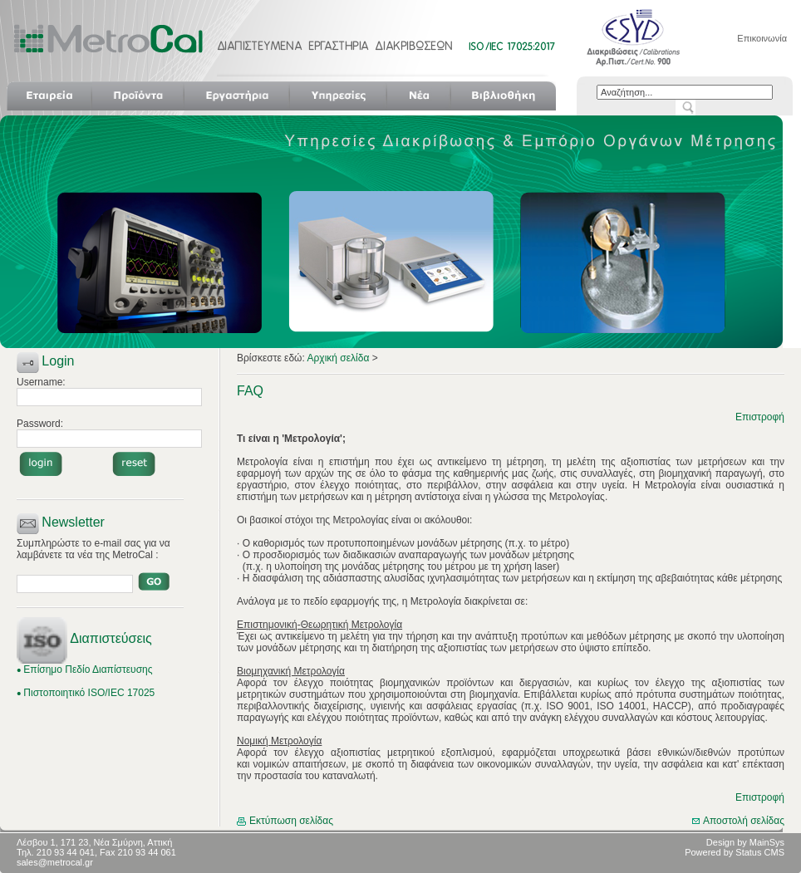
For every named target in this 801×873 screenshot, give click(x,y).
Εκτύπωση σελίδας (285, 820)
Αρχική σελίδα (338, 358)
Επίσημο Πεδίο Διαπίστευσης (87, 669)
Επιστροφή (759, 417)
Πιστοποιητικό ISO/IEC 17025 (89, 693)
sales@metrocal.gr (55, 862)
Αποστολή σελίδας (738, 820)
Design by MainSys (745, 842)
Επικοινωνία (762, 38)
